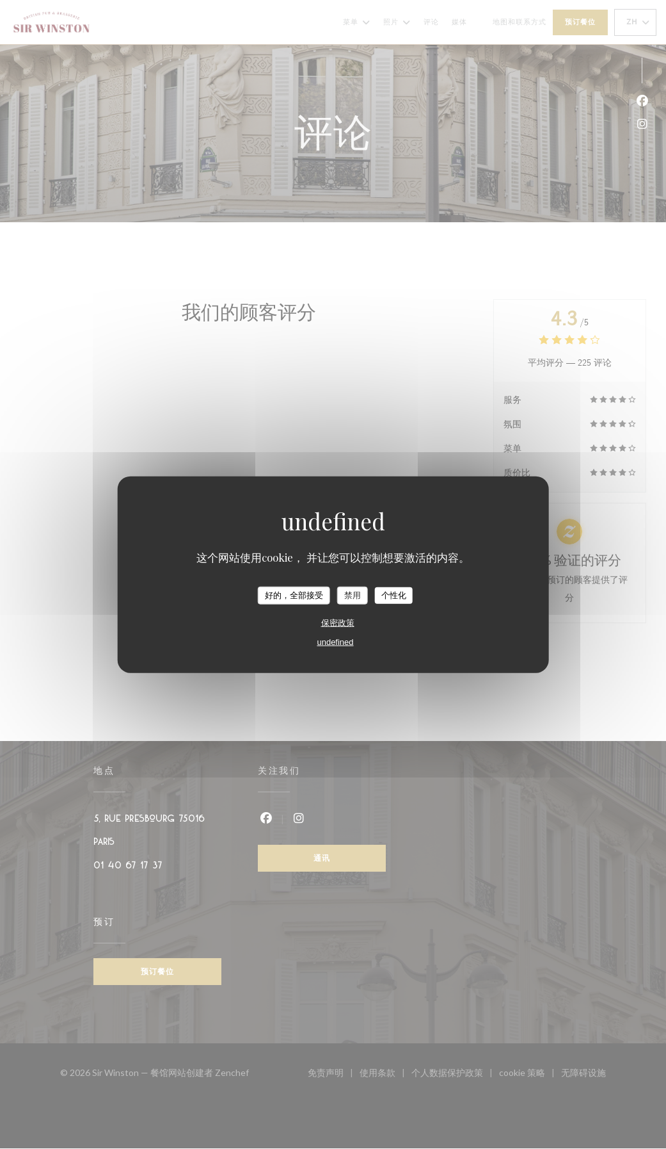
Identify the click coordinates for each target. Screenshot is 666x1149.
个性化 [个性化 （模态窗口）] (393, 595)
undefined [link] (335, 641)
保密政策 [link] (337, 622)
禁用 (352, 595)
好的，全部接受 (294, 595)
